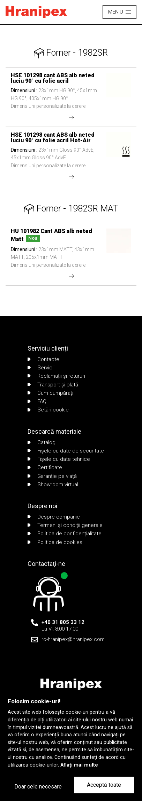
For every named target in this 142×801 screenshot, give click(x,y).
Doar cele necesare (38, 786)
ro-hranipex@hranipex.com (73, 639)
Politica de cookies (55, 542)
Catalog (41, 442)
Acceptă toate (104, 785)
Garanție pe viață (52, 476)
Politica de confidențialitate (65, 533)
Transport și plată (53, 385)
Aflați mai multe (79, 765)
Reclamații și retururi (56, 376)
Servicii (41, 368)
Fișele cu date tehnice (59, 459)
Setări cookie (48, 410)
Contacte (43, 359)
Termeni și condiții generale (65, 525)
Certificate (45, 467)
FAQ (37, 401)
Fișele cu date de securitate (66, 451)
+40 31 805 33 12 (63, 622)
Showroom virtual (53, 484)
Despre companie (54, 517)
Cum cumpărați (50, 393)
